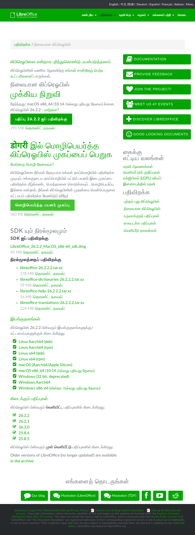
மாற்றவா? (51, 110)
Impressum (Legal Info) (28, 510)
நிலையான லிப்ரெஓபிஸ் (142, 209)
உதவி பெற (126, 15)
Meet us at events (149, 104)
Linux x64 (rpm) (32, 359)
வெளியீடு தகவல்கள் (140, 231)
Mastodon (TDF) (120, 495)
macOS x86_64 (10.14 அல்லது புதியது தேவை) (56, 371)
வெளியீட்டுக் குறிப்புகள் (141, 172)
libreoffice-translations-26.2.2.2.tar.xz (52, 303)
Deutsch (142, 4)
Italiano (179, 4)
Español (154, 4)
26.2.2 (24, 416)
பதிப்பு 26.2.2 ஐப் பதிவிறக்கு (41, 119)
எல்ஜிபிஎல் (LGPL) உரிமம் (142, 178)
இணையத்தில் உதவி (139, 184)
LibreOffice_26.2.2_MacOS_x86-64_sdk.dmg (48, 246)
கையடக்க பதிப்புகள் (140, 223)
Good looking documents (157, 134)
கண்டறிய (89, 15)
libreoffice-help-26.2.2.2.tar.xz (45, 291)
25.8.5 (24, 439)
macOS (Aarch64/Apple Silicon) (45, 365)
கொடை (182, 15)
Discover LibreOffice (152, 119)
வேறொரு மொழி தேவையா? (32, 164)
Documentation (146, 59)
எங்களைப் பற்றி (163, 15)
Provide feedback (149, 74)
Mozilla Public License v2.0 (167, 516)
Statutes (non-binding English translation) (119, 510)
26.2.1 (24, 421)
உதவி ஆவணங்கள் (138, 167)
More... (190, 4)
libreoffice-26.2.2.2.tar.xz (41, 268)
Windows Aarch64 (34, 382)
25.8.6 (24, 433)
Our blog (34, 495)
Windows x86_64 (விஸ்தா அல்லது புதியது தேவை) (59, 388)
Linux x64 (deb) (31, 353)
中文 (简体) (127, 4)
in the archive (21, 461)
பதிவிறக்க (108, 15)
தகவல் (49, 128)
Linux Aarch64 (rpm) (36, 347)
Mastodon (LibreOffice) (74, 495)
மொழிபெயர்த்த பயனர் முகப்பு (42, 205)
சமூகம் (143, 15)
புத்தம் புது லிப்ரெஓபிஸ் (141, 201)
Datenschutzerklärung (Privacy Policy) (66, 510)
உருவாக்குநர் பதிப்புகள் (141, 216)
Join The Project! (149, 89)
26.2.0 (24, 427)
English (113, 4)
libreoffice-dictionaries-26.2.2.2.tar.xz (52, 279)
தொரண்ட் (34, 128)
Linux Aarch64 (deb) (35, 342)
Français (167, 4)
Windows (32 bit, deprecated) (44, 377)
